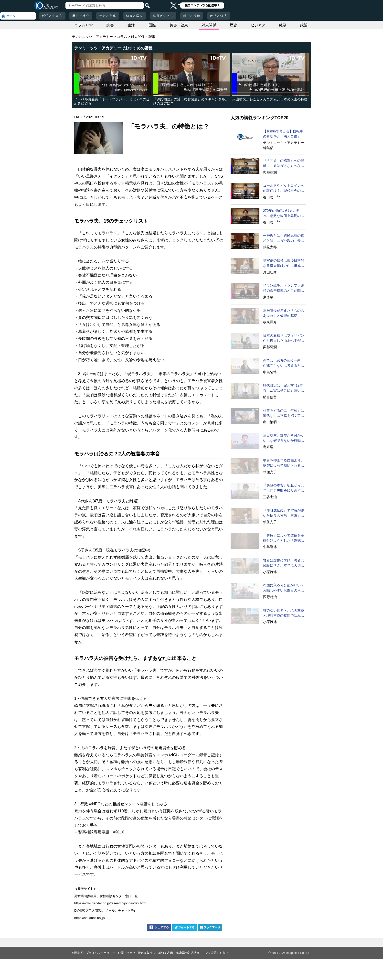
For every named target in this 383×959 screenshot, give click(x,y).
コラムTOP (83, 25)
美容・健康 (179, 25)
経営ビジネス (163, 16)
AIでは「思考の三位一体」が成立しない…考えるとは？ (283, 363)
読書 (110, 25)
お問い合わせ (126, 953)
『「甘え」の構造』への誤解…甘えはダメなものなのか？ (283, 163)
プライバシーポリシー (100, 953)
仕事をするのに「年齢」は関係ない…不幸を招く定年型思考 (283, 413)
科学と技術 (191, 16)
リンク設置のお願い (215, 953)
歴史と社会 (80, 16)
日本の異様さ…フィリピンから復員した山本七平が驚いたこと (283, 338)
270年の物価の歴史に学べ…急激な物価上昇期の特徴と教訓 (283, 213)
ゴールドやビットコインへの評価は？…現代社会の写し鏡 (283, 188)
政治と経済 (218, 16)
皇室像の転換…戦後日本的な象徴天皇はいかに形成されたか (283, 263)
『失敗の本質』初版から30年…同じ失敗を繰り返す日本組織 (284, 488)
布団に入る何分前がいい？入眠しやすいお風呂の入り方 (283, 588)
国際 (152, 25)
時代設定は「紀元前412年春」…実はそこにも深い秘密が (283, 388)
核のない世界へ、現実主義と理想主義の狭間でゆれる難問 (283, 613)
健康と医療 (134, 16)
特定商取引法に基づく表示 (155, 953)
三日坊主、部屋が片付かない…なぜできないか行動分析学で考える (283, 438)
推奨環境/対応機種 (187, 953)
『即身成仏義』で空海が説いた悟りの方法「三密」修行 (283, 513)
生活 (131, 25)
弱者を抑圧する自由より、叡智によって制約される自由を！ (283, 463)
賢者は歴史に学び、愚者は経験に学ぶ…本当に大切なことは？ (283, 563)
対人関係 (209, 25)
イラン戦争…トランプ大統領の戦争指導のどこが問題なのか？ (283, 288)
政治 (304, 25)
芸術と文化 (107, 16)
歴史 (233, 25)
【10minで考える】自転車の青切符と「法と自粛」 (283, 133)
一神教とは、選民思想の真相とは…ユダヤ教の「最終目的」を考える (283, 238)
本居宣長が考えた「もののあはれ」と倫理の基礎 (283, 313)
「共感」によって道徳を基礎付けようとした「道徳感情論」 (283, 538)
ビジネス (258, 25)
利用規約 (78, 953)
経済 (283, 25)
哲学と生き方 (52, 16)
